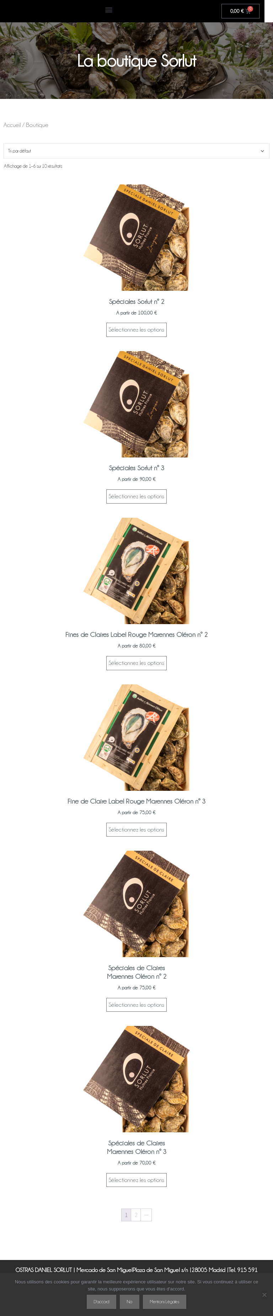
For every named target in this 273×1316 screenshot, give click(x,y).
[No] (264, 1294)
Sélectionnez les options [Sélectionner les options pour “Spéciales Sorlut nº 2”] (136, 330)
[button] (112, 9)
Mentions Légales (164, 1301)
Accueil (12, 125)
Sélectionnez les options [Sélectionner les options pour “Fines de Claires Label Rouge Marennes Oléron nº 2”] (136, 663)
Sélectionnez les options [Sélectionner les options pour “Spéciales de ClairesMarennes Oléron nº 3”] (136, 1180)
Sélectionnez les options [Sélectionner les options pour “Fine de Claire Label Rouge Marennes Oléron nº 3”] (136, 830)
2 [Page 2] (136, 1215)
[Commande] (136, 151)
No (129, 1301)
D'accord (101, 1301)
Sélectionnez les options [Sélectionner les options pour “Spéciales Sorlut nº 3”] (136, 496)
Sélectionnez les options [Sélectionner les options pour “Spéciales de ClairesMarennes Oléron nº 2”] (136, 1005)
